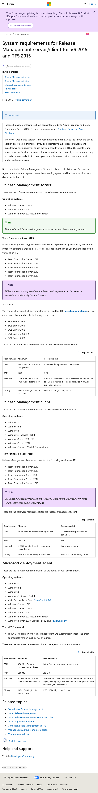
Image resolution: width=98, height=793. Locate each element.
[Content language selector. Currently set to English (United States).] (15, 777)
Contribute (52, 784)
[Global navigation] (3, 4)
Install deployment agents (21, 721)
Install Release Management (22, 713)
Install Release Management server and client (31, 717)
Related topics (11, 88)
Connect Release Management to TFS (27, 725)
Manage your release (18, 733)
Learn (5, 34)
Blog (39, 784)
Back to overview (17, 740)
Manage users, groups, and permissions (28, 729)
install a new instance (76, 310)
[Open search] (85, 4)
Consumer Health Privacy (13, 788)
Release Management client (17, 81)
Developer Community (22, 756)
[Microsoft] (49, 4)
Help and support (13, 92)
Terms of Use (37, 788)
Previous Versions (21, 34)
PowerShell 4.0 (41, 600)
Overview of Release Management (25, 709)
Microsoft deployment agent (18, 84)
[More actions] (93, 34)
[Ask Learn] (87, 34)
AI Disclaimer (8, 784)
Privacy (63, 784)
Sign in (92, 3)
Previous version (23, 99)
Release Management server (17, 77)
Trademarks (51, 788)
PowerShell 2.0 (59, 620)
